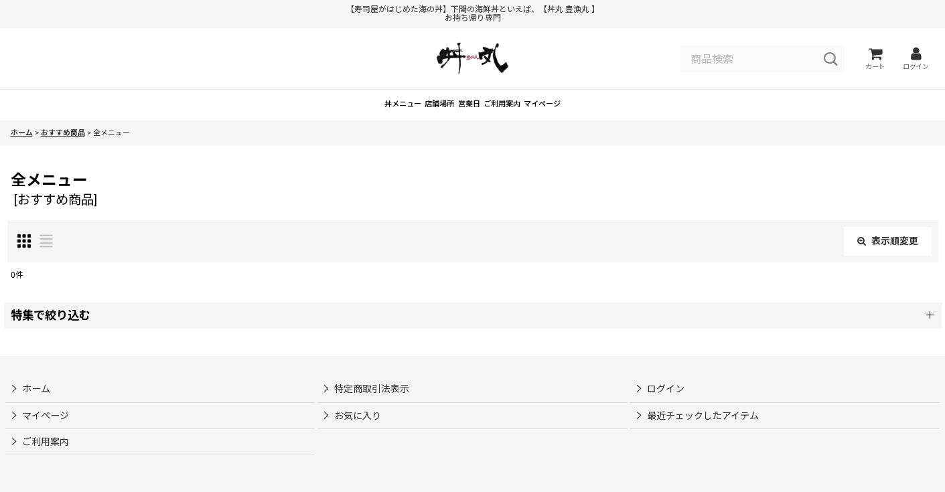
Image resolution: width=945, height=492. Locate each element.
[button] (473, 335)
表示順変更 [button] (887, 260)
